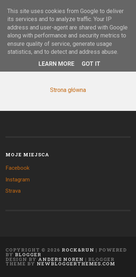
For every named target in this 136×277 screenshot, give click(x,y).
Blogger (28, 254)
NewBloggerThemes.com (76, 263)
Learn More (56, 63)
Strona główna (68, 90)
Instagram (17, 179)
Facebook (17, 168)
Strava (13, 191)
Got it (91, 63)
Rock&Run (78, 250)
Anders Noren (61, 259)
